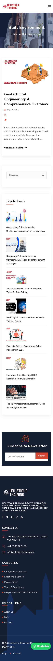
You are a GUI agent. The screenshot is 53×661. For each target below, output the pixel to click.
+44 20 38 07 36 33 (16, 546)
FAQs (6, 617)
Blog (4, 653)
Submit (41, 455)
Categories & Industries (15, 571)
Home (14, 34)
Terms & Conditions (14, 587)
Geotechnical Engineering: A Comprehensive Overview (26, 99)
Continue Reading (13, 147)
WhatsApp (41, 646)
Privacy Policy (11, 582)
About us (8, 612)
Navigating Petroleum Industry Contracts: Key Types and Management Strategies (25, 260)
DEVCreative (8, 647)
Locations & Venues (14, 577)
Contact (8, 622)
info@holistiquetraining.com (20, 552)
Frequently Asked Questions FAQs (20, 592)
